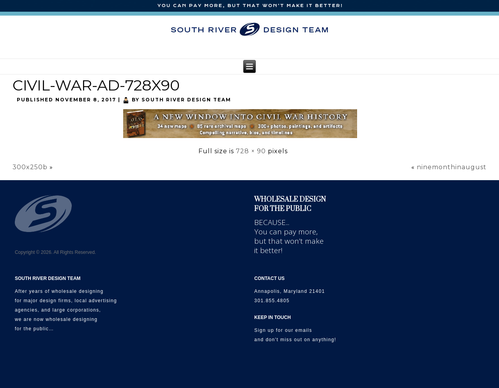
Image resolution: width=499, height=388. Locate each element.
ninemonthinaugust (452, 167)
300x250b (30, 167)
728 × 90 (251, 151)
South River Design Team (186, 100)
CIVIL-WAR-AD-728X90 (96, 85)
